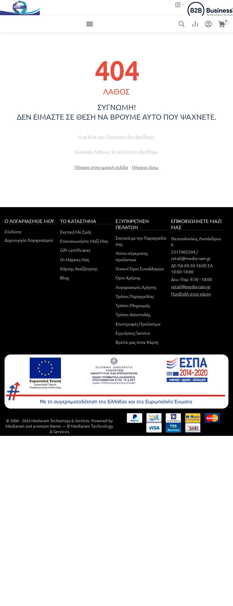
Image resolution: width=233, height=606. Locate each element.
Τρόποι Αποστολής (133, 314)
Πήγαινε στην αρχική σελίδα (101, 167)
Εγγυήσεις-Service (133, 333)
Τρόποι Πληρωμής (133, 305)
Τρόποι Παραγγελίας (135, 296)
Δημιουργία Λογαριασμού (29, 240)
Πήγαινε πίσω (145, 167)
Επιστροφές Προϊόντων (138, 324)
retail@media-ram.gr (191, 286)
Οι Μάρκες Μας (74, 259)
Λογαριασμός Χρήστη (136, 287)
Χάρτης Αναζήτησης (78, 268)
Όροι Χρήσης (128, 277)
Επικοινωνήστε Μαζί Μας (84, 241)
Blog (64, 277)
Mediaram (15, 426)
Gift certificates (75, 250)
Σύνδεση (13, 231)
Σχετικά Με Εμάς (75, 232)
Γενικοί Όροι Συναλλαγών (140, 268)
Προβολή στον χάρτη (191, 293)
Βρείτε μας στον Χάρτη (137, 342)
